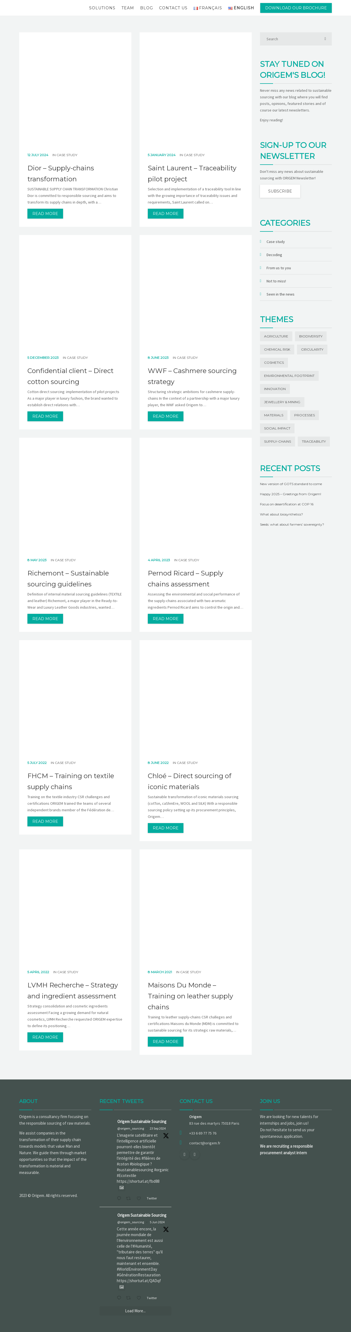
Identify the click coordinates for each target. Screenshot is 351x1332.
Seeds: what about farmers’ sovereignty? (292, 524)
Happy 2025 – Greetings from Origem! (290, 494)
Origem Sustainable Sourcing (141, 1121)
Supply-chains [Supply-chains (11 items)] (277, 441)
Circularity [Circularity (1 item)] (312, 349)
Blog (146, 7)
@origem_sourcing (130, 1128)
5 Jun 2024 (157, 1222)
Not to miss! (276, 281)
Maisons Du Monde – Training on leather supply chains (190, 996)
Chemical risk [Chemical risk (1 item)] (277, 349)
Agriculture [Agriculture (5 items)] (276, 336)
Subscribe (280, 191)
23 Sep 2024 (158, 1128)
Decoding (274, 254)
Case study (66, 155)
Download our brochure (296, 7)
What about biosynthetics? (281, 514)
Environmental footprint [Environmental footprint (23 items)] (289, 376)
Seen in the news (281, 294)
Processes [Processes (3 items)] (304, 415)
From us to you (279, 267)
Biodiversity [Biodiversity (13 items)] (310, 336)
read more (45, 213)
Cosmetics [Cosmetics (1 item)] (274, 362)
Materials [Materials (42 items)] (273, 415)
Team (127, 7)
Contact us (173, 7)
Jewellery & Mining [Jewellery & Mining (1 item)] (282, 402)
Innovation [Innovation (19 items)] (275, 389)
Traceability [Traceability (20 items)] (314, 441)
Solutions (102, 7)
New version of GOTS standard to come (291, 484)
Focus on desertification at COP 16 (286, 504)
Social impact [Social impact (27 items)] (277, 428)
